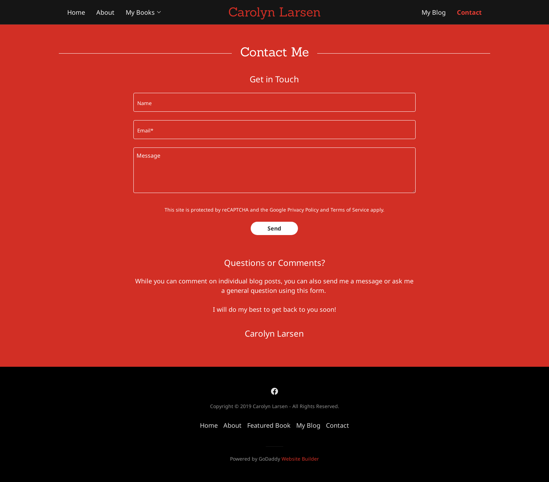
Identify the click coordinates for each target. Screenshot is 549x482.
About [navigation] (105, 12)
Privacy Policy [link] (303, 209)
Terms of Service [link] (350, 209)
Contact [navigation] (469, 12)
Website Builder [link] (300, 458)
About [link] (232, 425)
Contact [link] (337, 425)
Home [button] (209, 425)
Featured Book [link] (269, 425)
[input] (274, 102)
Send (274, 228)
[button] (144, 12)
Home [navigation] (76, 12)
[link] (274, 390)
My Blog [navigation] (434, 12)
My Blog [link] (308, 425)
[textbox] (274, 170)
